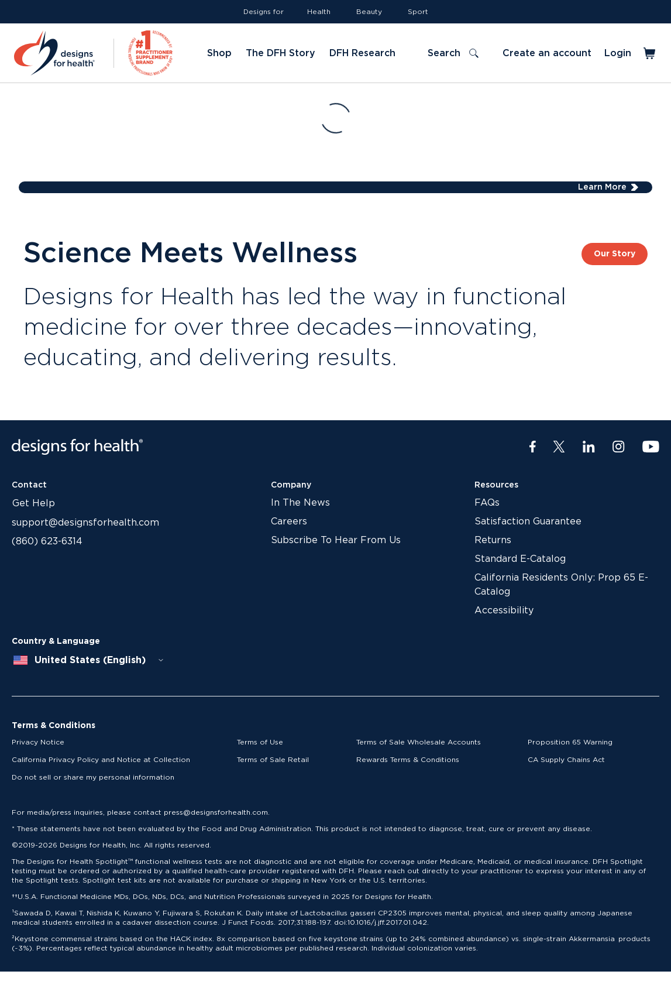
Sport (418, 11)
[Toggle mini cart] (650, 53)
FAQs (487, 502)
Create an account (547, 53)
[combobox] (89, 660)
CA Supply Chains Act (566, 759)
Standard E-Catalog (520, 559)
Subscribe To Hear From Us (336, 540)
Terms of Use (260, 742)
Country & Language (56, 641)
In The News (300, 502)
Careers (289, 521)
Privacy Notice (38, 742)
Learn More (602, 187)
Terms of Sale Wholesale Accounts (418, 742)
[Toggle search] (453, 53)
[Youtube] (650, 447)
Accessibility (504, 610)
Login (617, 53)
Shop (219, 53)
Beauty (369, 11)
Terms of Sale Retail (273, 759)
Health (319, 11)
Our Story (614, 254)
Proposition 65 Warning (570, 742)
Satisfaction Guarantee (527, 521)
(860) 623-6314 (47, 541)
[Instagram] (618, 447)
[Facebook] (532, 447)
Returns (492, 540)
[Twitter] (559, 447)
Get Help (33, 503)
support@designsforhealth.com (85, 522)
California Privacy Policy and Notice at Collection (101, 759)
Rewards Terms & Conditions (407, 759)
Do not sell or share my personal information (93, 777)
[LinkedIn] (589, 447)
